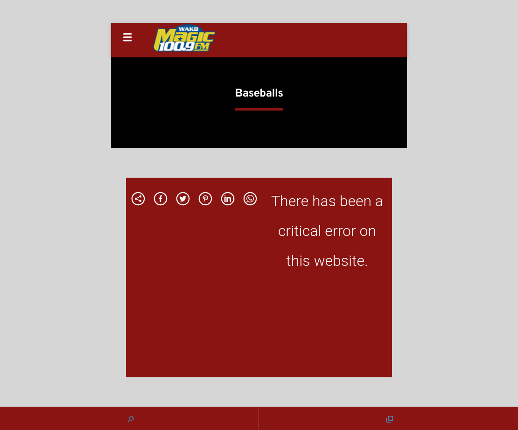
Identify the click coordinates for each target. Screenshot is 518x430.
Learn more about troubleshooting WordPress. (327, 330)
